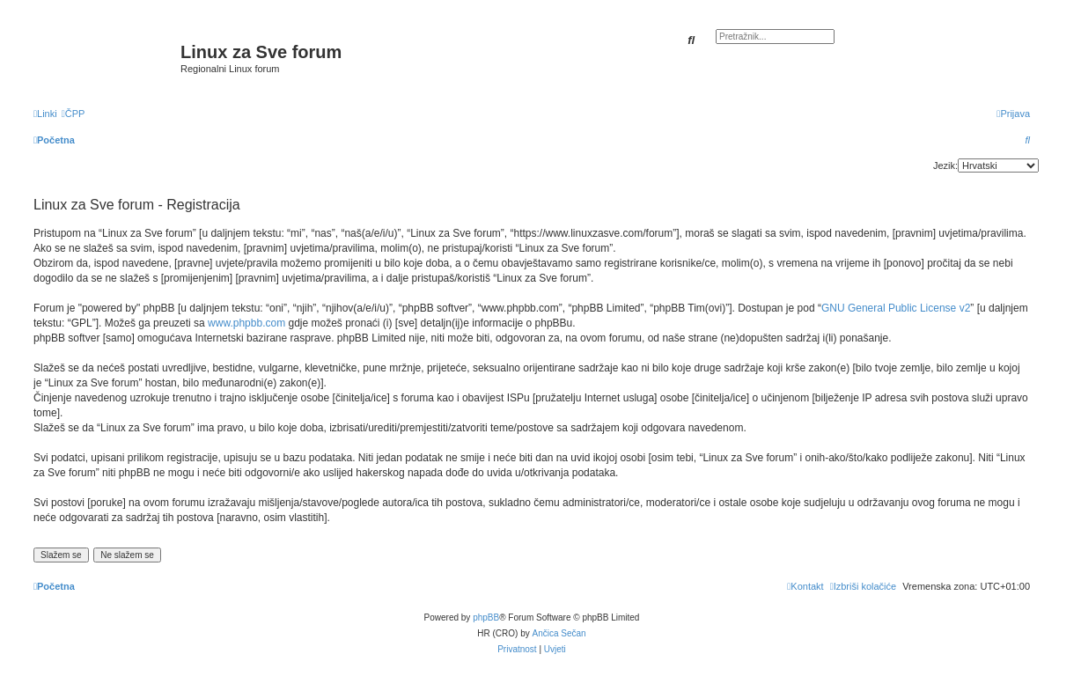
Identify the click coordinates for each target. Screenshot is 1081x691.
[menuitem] (73, 113)
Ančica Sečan (559, 633)
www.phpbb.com (246, 323)
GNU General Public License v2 (895, 308)
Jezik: (945, 165)
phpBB (486, 617)
